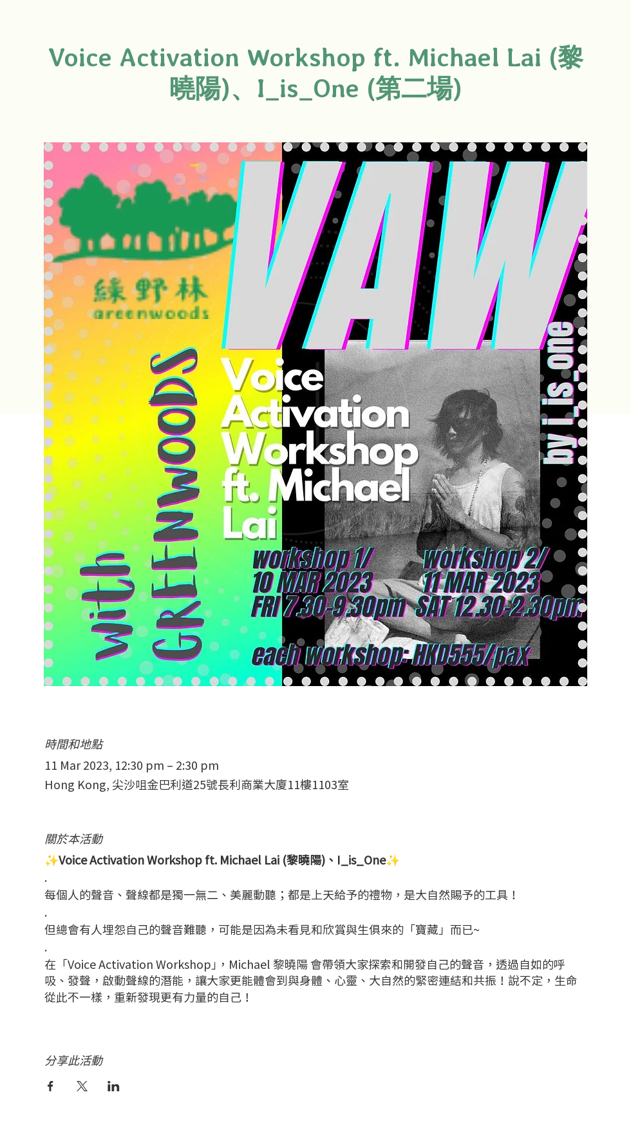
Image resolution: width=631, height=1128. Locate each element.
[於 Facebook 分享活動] (50, 1086)
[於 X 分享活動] (82, 1086)
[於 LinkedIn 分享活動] (114, 1086)
